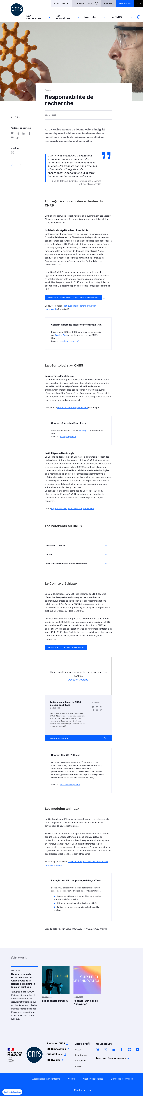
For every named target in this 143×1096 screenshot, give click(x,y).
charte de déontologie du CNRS (72, 407)
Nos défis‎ (90, 17)
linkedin (114, 1049)
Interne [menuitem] (78, 1066)
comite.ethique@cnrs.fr (70, 784)
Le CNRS (116, 17)
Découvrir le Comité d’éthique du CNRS (64, 647)
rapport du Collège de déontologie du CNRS (72, 508)
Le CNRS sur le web (83, 3)
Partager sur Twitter (18, 133)
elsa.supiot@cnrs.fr (68, 436)
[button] (12, 1092)
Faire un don (125, 3)
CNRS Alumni (54, 1060)
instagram (130, 1049)
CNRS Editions (55, 1054)
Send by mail (12, 137)
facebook (122, 1049)
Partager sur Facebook (29, 133)
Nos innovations (63, 17)
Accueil (48, 90)
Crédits (71, 1079)
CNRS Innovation (56, 1049)
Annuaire (108, 3)
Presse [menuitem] (78, 1049)
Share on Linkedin (23, 133)
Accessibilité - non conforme (46, 1079)
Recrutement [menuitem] (81, 1055)
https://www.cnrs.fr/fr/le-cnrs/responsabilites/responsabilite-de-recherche (18, 137)
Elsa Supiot (84, 430)
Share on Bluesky (12, 133)
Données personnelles (122, 1079)
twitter (106, 1049)
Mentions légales (82, 1090)
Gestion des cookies (93, 1079)
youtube (137, 1049)
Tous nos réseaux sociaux (106, 1058)
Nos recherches (33, 17)
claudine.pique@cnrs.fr (69, 341)
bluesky (98, 1049)
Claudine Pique (61, 335)
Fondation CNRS (56, 1043)
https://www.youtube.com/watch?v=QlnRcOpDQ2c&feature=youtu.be (101, 710)
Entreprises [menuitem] (80, 1060)
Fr (137, 3)
